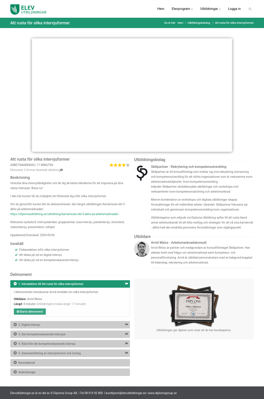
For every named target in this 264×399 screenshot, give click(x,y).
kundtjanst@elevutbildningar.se (126, 393)
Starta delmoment (30, 311)
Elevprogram (182, 9)
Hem (160, 9)
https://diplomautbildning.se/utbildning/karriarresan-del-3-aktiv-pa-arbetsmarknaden (64, 214)
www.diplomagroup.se (162, 393)
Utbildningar (210, 9)
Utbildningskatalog (199, 22)
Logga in (234, 9)
